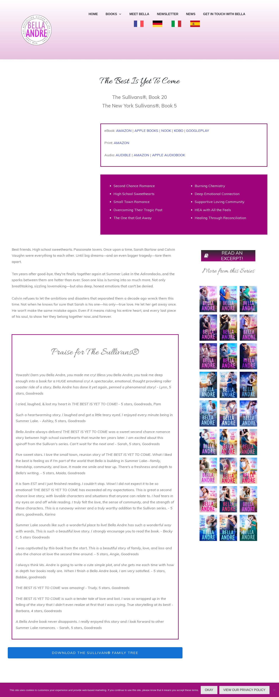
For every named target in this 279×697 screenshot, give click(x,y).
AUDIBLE (123, 155)
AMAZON (124, 130)
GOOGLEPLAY (197, 130)
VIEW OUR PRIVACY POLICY (244, 690)
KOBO (178, 130)
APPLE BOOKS (146, 130)
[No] (274, 690)
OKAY (209, 690)
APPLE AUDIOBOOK (168, 155)
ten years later (113, 437)
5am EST (29, 483)
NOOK (166, 130)
